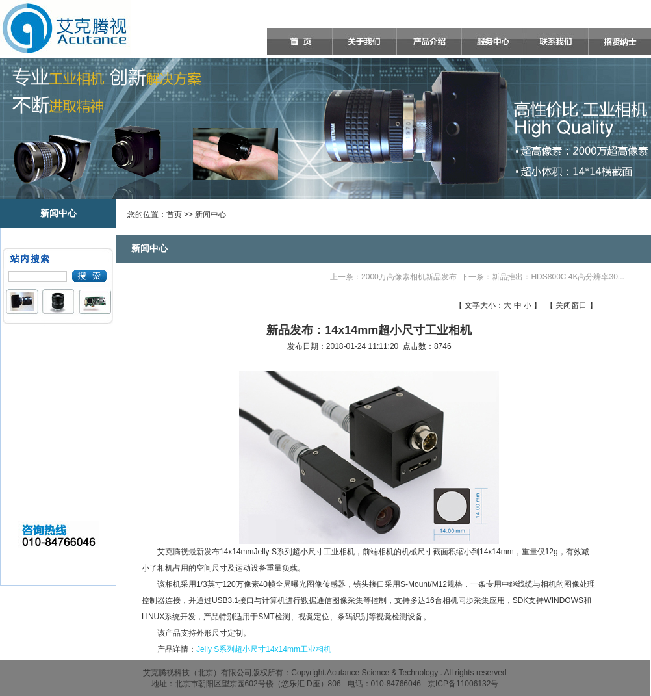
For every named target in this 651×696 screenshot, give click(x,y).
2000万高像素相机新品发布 (409, 276)
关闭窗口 (571, 305)
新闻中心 (210, 214)
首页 (174, 214)
